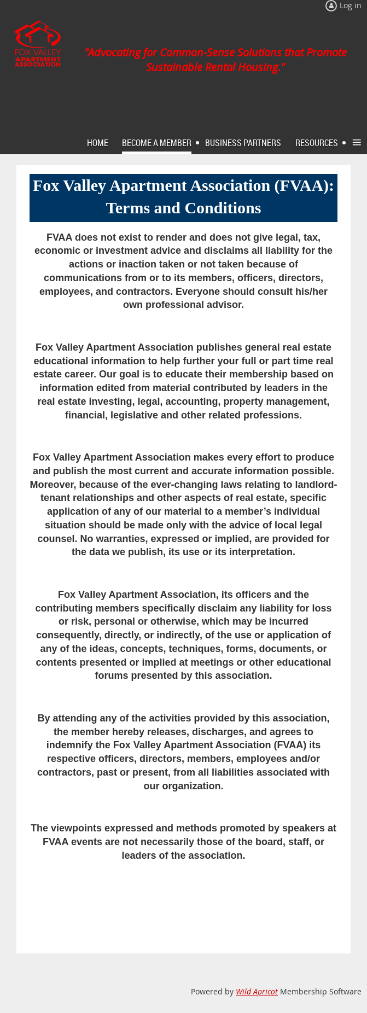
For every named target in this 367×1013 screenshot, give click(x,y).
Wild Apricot (257, 991)
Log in (351, 5)
